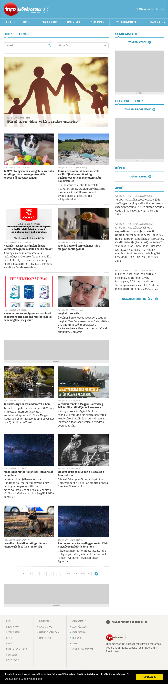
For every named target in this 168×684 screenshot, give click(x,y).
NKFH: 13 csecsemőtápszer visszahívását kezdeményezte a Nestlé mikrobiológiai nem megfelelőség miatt (28, 317)
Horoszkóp (12, 660)
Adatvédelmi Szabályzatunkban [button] (23, 678)
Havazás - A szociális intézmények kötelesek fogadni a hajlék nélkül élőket (28, 247)
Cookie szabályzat (82, 649)
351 (82, 573)
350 (75, 573)
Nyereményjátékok (126, 22)
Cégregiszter (49, 22)
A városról (45, 627)
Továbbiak (154, 22)
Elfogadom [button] (150, 677)
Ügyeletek (11, 655)
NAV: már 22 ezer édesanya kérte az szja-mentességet (42, 122)
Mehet (49, 45)
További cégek (137, 42)
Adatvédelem (79, 627)
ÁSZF (74, 643)
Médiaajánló (79, 621)
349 (68, 573)
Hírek (8, 22)
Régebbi (96, 574)
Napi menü (45, 638)
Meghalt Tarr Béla (68, 314)
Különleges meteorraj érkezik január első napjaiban (28, 473)
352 (89, 573)
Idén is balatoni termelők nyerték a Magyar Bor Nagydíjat (79, 247)
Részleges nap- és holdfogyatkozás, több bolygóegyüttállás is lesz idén (83, 545)
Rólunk (76, 638)
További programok (138, 109)
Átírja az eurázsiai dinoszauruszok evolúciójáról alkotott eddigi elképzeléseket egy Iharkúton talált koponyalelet (79, 176)
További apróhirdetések (137, 298)
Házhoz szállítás (49, 632)
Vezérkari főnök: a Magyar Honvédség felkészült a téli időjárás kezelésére (80, 406)
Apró (9, 643)
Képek (26, 22)
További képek (137, 176)
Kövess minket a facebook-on (129, 622)
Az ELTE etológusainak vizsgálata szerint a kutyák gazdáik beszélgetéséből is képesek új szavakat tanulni (29, 174)
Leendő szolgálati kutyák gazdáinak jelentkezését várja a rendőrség (25, 545)
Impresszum (79, 632)
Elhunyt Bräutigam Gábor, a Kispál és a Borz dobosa (81, 473)
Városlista (47, 9)
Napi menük (73, 22)
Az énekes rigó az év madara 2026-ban (27, 404)
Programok (97, 22)
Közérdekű (45, 621)
